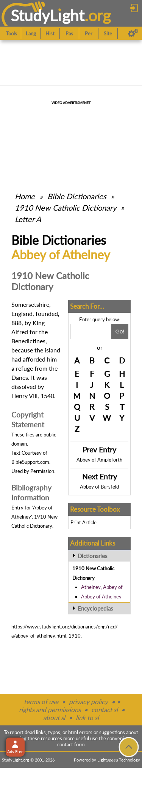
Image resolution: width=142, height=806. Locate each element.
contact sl (104, 710)
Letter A (28, 219)
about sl (54, 718)
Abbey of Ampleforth (99, 460)
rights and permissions (50, 710)
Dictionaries (93, 555)
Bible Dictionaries (76, 196)
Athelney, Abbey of (102, 587)
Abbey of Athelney (101, 596)
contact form (71, 744)
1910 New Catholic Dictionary (65, 207)
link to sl (87, 718)
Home (25, 196)
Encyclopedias (95, 608)
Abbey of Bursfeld (99, 487)
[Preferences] (133, 33)
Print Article (83, 522)
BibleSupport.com (30, 462)
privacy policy (88, 702)
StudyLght (47, 15)
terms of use (41, 702)
